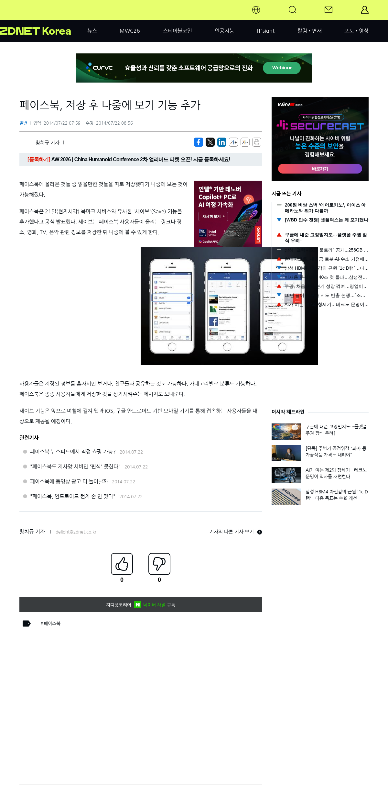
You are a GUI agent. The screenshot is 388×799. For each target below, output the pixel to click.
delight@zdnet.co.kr (76, 532)
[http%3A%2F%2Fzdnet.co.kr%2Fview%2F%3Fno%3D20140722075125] (221, 142)
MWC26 (130, 30)
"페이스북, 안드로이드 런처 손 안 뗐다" (72, 496)
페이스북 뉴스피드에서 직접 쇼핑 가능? (73, 451)
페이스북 (52, 623)
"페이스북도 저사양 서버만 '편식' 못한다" (75, 466)
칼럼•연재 (309, 30)
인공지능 (224, 30)
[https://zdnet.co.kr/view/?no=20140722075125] (198, 142)
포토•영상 (356, 30)
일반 (23, 123)
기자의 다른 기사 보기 (235, 531)
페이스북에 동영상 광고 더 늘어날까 (69, 481)
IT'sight (266, 30)
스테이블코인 (177, 30)
